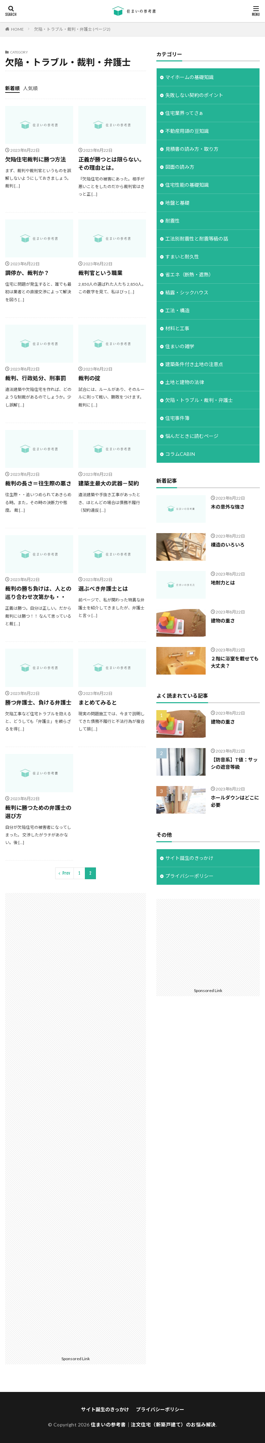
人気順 (30, 88)
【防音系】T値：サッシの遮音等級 (234, 763)
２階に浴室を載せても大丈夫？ (235, 662)
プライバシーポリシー (189, 876)
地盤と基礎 (177, 203)
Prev (66, 873)
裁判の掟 (89, 378)
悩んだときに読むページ (191, 436)
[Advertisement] (76, 1123)
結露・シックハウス (186, 292)
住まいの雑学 (179, 346)
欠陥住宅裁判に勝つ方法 (35, 159)
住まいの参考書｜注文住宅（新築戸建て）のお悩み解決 (153, 1424)
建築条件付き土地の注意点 (194, 364)
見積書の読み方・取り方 (191, 149)
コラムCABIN (180, 454)
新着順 (12, 88)
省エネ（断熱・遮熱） (189, 274)
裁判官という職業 (100, 272)
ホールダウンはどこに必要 (235, 801)
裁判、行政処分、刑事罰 (35, 378)
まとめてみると (97, 702)
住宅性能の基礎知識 (187, 185)
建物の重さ (223, 621)
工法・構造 (177, 310)
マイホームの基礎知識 (189, 77)
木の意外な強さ (228, 507)
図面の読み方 (179, 167)
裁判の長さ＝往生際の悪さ (38, 483)
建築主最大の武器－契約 (108, 483)
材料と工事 (177, 328)
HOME (17, 29)
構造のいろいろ (228, 545)
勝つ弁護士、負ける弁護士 (38, 702)
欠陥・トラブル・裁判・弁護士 (199, 400)
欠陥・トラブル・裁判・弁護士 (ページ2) (72, 29)
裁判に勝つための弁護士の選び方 (38, 811)
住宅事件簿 (177, 418)
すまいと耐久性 (182, 256)
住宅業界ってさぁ (184, 113)
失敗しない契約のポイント (194, 95)
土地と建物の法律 (184, 382)
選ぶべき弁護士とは (103, 588)
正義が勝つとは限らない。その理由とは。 (111, 163)
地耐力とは (223, 583)
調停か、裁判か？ (27, 272)
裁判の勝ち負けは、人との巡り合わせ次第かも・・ (38, 592)
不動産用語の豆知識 (187, 131)
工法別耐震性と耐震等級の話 (196, 239)
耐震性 (172, 221)
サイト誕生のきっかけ (189, 858)
